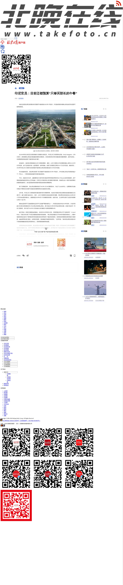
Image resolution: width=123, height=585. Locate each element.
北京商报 (6, 348)
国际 (21, 88)
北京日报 (6, 343)
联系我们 (6, 385)
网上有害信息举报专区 (11, 426)
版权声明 (6, 383)
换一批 (104, 109)
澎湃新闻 (20, 98)
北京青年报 (7, 346)
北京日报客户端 (8, 353)
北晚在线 (6, 358)
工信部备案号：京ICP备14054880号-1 (30, 420)
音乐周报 (6, 350)
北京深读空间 (7, 359)
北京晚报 (6, 345)
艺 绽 (6, 356)
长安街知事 (7, 355)
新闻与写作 (7, 351)
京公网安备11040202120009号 (11, 420)
